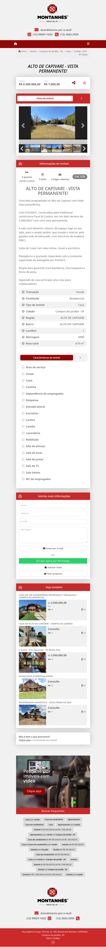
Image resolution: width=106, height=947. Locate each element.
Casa (68, 51)
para (32, 819)
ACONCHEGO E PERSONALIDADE (36, 676)
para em (52, 834)
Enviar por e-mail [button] (53, 548)
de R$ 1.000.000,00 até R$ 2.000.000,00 (42, 874)
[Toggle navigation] (88, 44)
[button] (24, 125)
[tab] (28, 98)
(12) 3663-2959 (69, 34)
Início (22, 51)
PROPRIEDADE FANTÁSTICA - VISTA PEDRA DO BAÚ (45, 702)
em (52, 869)
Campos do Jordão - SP (51, 51)
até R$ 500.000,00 (72, 844)
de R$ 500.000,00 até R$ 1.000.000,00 (52, 829)
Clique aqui (25, 740)
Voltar (83, 54)
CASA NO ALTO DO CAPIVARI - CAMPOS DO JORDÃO (46, 623)
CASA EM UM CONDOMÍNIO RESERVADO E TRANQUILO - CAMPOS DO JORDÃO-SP (48, 596)
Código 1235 (80, 51)
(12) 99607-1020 (42, 34)
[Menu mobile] (15, 43)
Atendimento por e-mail (53, 30)
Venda (33, 51)
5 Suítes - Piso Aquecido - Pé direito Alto (39, 649)
